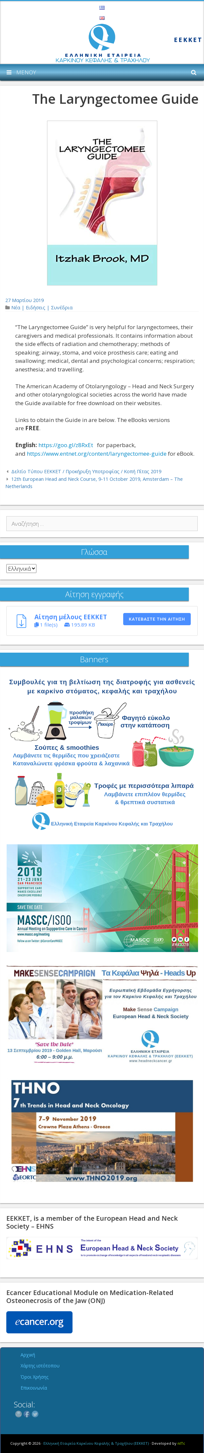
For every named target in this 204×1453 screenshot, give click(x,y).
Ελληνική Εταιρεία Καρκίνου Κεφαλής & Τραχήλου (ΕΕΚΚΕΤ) (96, 1443)
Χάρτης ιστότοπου (40, 1365)
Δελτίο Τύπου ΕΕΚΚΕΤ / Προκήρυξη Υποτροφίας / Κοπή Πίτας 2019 (86, 471)
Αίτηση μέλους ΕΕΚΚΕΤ (70, 617)
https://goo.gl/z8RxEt (65, 445)
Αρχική (28, 1355)
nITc (181, 1443)
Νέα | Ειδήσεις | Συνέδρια (42, 307)
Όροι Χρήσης (34, 1377)
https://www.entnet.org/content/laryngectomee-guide (97, 453)
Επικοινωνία (34, 1388)
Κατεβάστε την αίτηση (157, 619)
